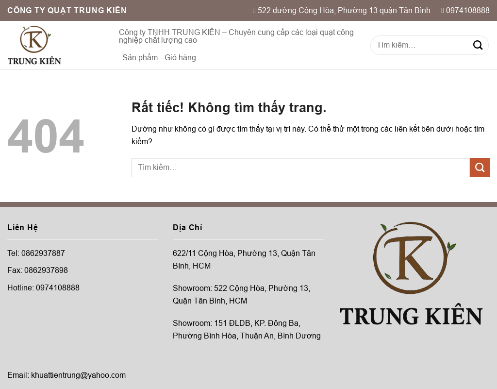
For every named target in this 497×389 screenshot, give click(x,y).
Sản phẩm (140, 57)
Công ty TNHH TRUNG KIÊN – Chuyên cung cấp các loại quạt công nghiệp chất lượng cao (236, 36)
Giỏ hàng (180, 57)
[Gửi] (478, 45)
